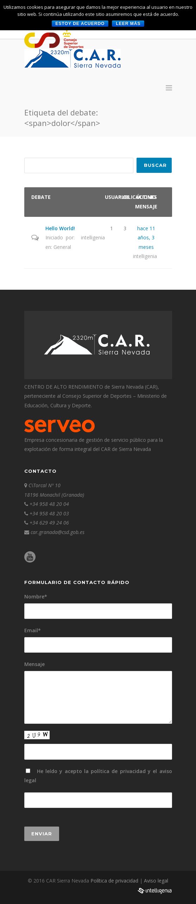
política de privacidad (118, 771)
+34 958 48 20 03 (49, 513)
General (62, 247)
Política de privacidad (115, 880)
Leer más (128, 23)
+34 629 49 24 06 (49, 522)
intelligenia (93, 237)
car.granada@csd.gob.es (57, 532)
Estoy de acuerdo (80, 23)
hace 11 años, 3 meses (146, 237)
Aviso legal (156, 880)
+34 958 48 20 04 (49, 504)
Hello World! (60, 228)
